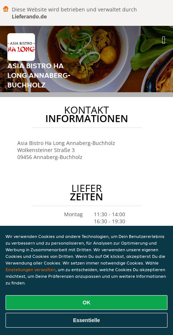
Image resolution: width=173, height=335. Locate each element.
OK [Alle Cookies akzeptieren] (87, 302)
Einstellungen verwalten (31, 269)
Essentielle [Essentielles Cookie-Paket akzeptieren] (86, 320)
